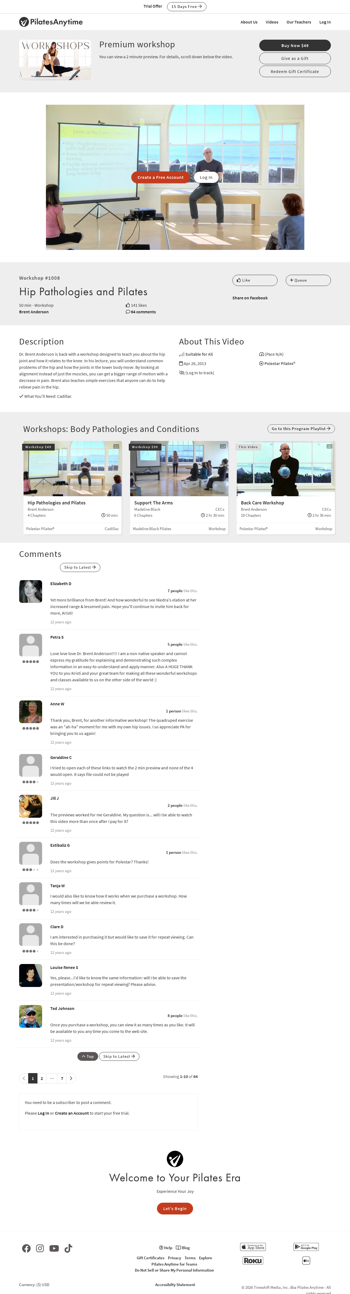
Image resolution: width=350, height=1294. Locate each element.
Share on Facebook (250, 297)
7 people (175, 590)
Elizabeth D (60, 583)
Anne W (57, 703)
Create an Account (72, 1113)
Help (165, 1247)
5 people (175, 644)
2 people (175, 805)
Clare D (56, 926)
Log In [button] (206, 177)
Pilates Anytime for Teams (174, 1264)
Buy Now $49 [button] (295, 45)
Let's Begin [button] (175, 1208)
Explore (205, 1257)
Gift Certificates (150, 1257)
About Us (249, 22)
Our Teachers (299, 22)
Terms (190, 1257)
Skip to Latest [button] (80, 567)
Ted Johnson (62, 1008)
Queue (298, 280)
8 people (175, 1015)
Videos (272, 22)
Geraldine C (61, 757)
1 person (173, 711)
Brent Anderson (34, 311)
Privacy (174, 1257)
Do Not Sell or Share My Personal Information (174, 1270)
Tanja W (57, 885)
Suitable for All (199, 354)
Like (243, 280)
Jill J (54, 798)
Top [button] (88, 1056)
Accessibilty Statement (175, 1284)
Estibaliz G (60, 845)
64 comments (143, 311)
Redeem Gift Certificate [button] (295, 71)
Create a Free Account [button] (161, 177)
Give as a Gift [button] (294, 58)
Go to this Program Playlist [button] (301, 428)
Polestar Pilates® (279, 363)
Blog (183, 1247)
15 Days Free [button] (186, 6)
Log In (325, 22)
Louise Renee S (64, 967)
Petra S (57, 637)
